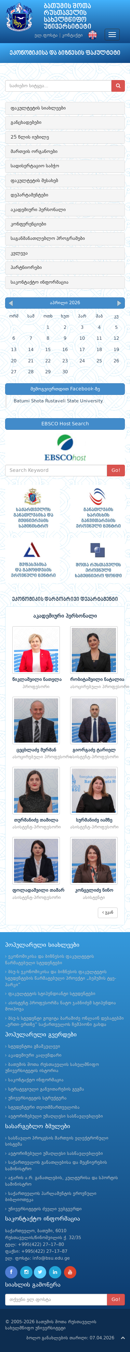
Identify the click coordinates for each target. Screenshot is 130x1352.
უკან (107, 912)
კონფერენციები (28, 224)
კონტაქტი (72, 35)
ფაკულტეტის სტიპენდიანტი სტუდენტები (51, 994)
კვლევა (19, 253)
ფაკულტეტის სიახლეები (38, 108)
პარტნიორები (26, 267)
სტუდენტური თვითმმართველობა (44, 1107)
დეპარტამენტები (29, 195)
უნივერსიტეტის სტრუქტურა (37, 1098)
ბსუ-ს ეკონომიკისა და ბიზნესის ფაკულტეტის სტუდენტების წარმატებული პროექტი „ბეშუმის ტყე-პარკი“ (60, 978)
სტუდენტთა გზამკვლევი (34, 1046)
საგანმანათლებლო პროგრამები (48, 238)
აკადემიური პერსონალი (38, 209)
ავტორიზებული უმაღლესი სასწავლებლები (55, 1116)
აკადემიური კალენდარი (35, 1055)
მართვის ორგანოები (34, 151)
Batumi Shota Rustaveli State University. (59, 401)
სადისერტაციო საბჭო (35, 166)
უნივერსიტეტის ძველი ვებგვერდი (45, 1209)
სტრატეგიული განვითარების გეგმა (46, 1089)
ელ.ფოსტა (46, 35)
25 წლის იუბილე (30, 137)
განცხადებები (26, 122)
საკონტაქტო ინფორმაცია (39, 282)
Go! (116, 470)
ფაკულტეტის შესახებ (34, 180)
